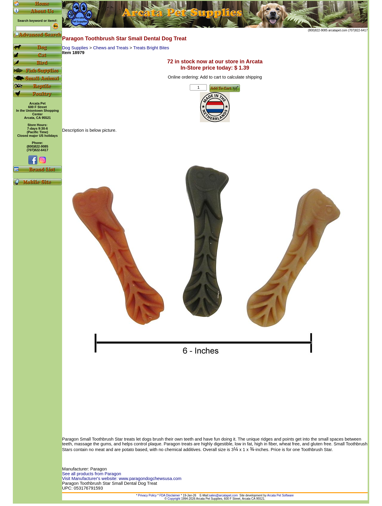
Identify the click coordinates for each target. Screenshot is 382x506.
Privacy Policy (147, 495)
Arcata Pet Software (280, 495)
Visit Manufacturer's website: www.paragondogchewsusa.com (121, 478)
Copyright (173, 498)
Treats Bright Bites (151, 47)
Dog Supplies (75, 47)
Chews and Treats (111, 47)
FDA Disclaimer (169, 495)
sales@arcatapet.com (223, 495)
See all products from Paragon (91, 473)
